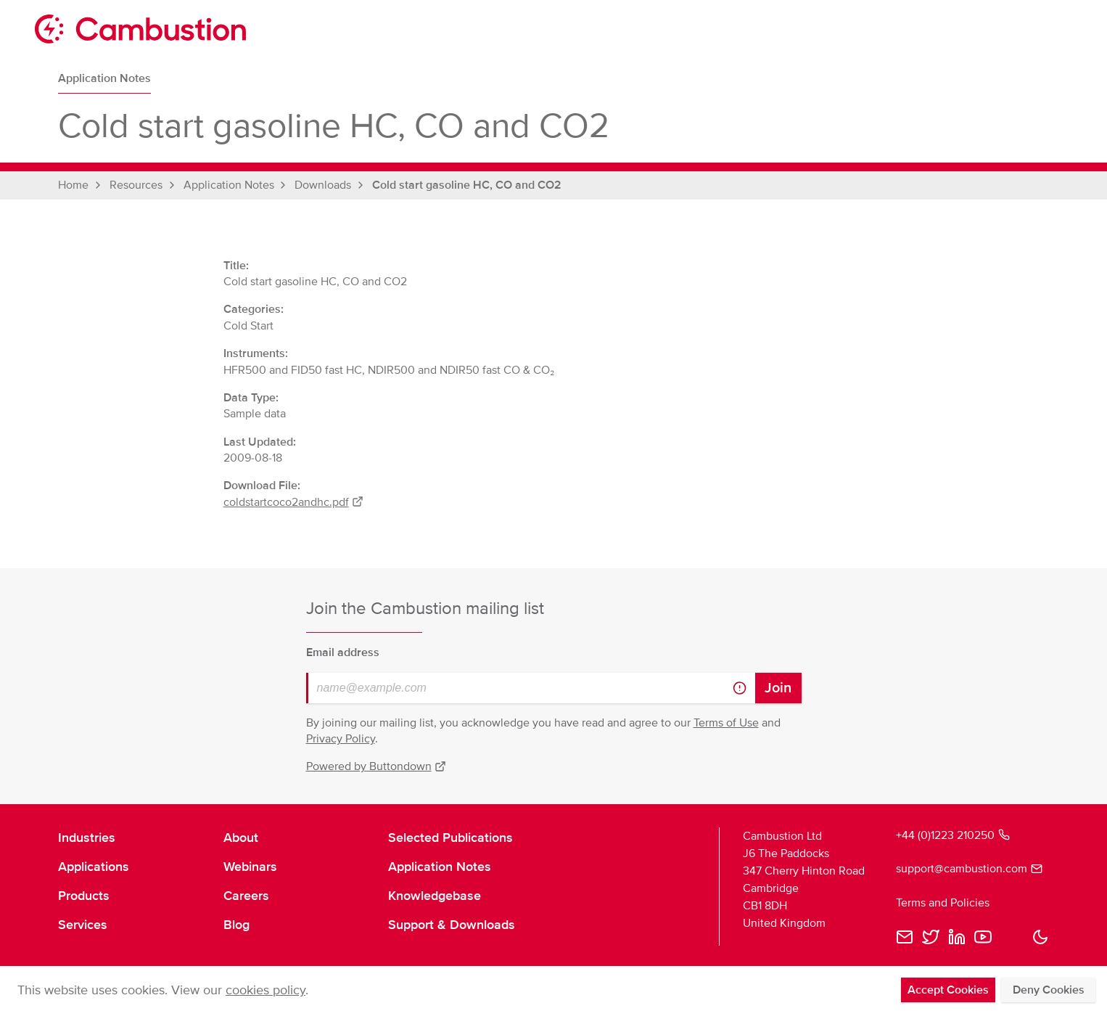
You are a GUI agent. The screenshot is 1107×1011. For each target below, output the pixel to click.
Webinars (250, 867)
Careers (246, 896)
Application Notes (104, 78)
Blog (236, 925)
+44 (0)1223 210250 (953, 835)
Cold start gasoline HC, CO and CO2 (466, 185)
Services (82, 925)
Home (73, 185)
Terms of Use (726, 723)
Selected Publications (450, 838)
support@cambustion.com (969, 868)
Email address (342, 652)
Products (84, 896)
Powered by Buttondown (376, 766)
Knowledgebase (434, 896)
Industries (86, 838)
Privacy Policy (340, 739)
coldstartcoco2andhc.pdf (293, 502)
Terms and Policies (942, 903)
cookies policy (265, 990)
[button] (1040, 937)
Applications (93, 867)
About (240, 838)
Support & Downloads (451, 925)
